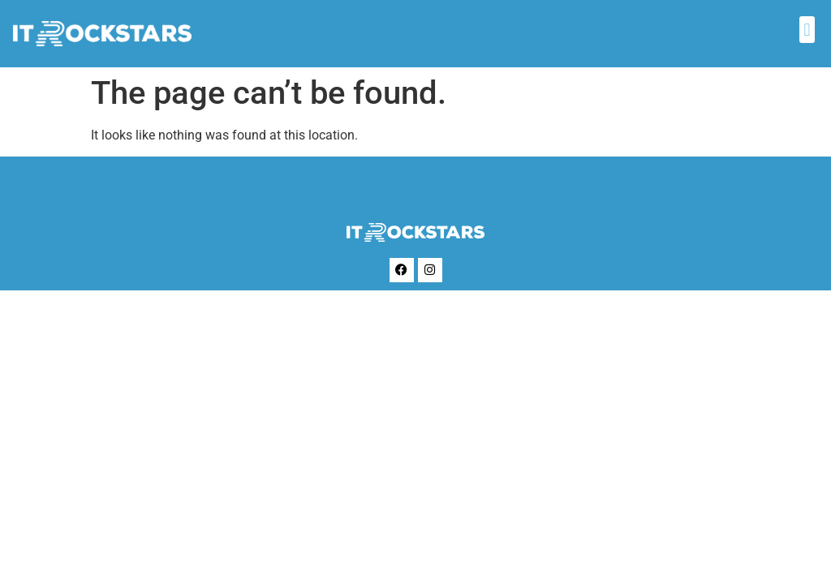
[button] (807, 29)
